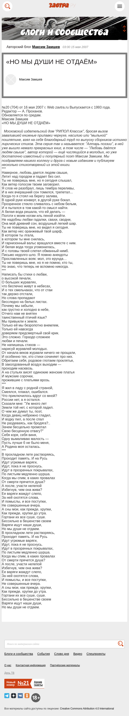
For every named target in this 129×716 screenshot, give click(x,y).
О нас (7, 665)
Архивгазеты (38, 683)
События (43, 654)
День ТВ (9, 672)
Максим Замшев (46, 47)
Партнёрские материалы (65, 665)
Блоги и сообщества (18, 654)
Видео (77, 654)
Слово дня (61, 654)
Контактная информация (31, 665)
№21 (23, 683)
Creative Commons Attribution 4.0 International (87, 708)
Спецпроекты (96, 654)
